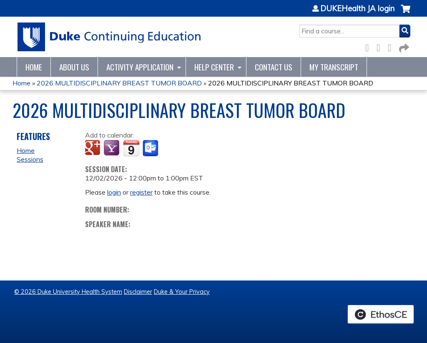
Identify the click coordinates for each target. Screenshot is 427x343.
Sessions (30, 159)
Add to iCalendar (131, 148)
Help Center (214, 67)
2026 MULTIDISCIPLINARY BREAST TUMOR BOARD (119, 83)
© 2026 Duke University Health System (68, 291)
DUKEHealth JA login (357, 9)
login (114, 192)
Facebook (369, 46)
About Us (74, 67)
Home (33, 67)
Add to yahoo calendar (112, 148)
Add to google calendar (93, 148)
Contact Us (273, 67)
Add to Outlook (151, 148)
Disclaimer (138, 291)
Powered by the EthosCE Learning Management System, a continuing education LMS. (380, 314)
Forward (403, 46)
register (141, 192)
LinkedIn (392, 46)
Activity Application (139, 67)
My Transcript (333, 67)
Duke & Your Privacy (182, 291)
